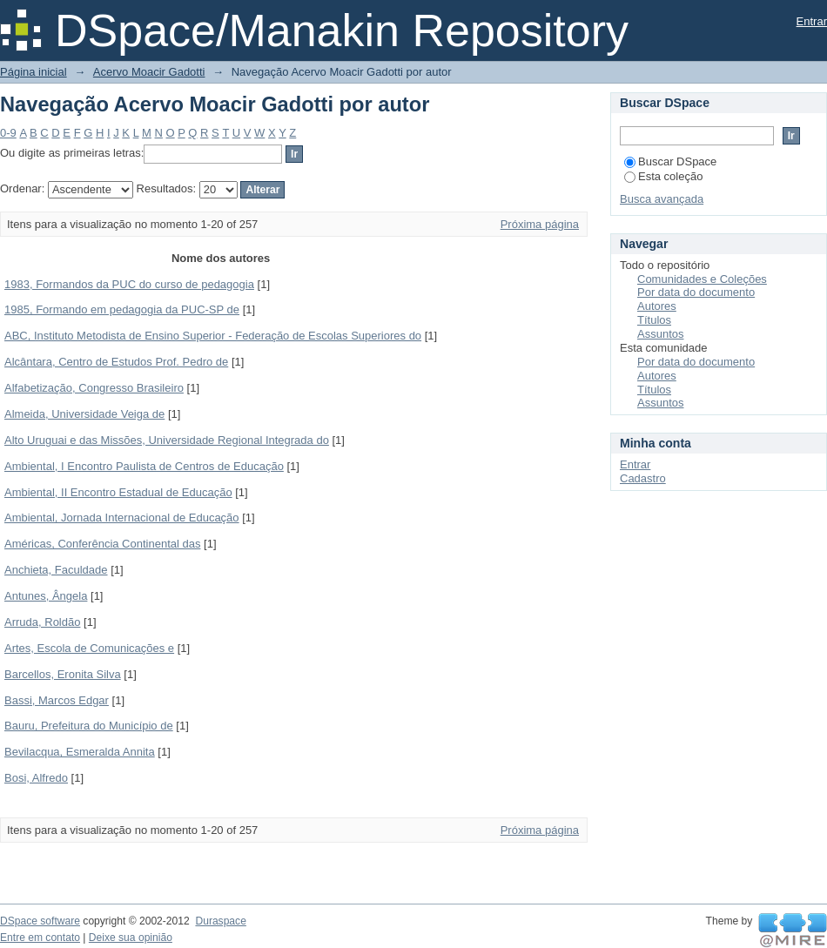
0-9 (8, 132)
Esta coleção (663, 176)
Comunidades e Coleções (702, 279)
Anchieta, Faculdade (56, 569)
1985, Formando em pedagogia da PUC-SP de (121, 309)
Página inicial (33, 71)
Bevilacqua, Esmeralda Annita (79, 751)
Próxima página (540, 224)
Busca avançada (661, 198)
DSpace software (40, 921)
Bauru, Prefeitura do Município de (88, 725)
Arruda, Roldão (42, 622)
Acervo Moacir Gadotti (149, 71)
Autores (656, 306)
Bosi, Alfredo (36, 777)
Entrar (812, 21)
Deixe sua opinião (130, 937)
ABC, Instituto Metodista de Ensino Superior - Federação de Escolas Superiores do (212, 335)
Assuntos (660, 333)
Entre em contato (40, 937)
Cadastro (643, 478)
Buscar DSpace (670, 161)
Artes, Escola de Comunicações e (89, 648)
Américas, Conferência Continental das (102, 543)
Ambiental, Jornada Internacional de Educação (121, 517)
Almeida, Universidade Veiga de (84, 413)
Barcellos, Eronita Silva (62, 674)
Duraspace (220, 921)
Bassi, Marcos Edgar (56, 700)
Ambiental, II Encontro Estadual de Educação (118, 492)
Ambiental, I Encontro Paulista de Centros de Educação (144, 466)
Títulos (654, 319)
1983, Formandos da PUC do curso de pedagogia (129, 284)
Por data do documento (696, 292)
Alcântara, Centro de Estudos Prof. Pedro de (116, 361)
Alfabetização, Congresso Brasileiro (94, 387)
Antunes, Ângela (45, 595)
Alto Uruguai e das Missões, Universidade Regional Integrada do (166, 440)
